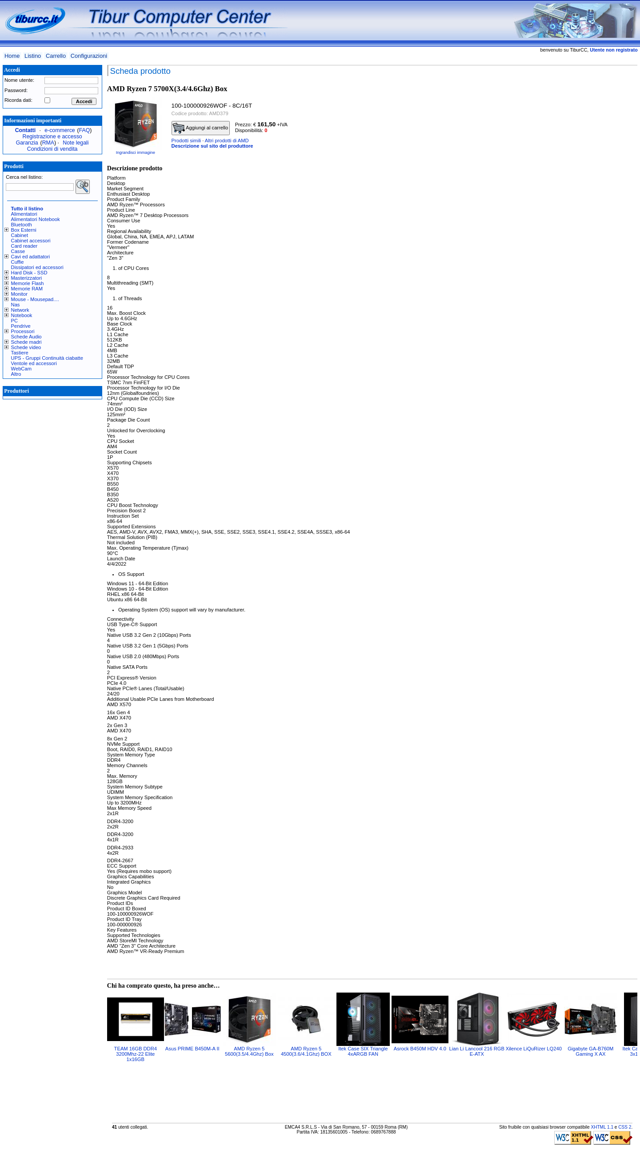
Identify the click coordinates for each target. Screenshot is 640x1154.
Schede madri (26, 342)
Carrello (56, 55)
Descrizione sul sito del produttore (212, 146)
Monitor (19, 294)
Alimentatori (24, 214)
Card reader (24, 246)
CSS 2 (624, 1127)
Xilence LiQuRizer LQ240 (534, 1048)
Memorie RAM (27, 288)
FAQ (84, 130)
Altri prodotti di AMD (227, 140)
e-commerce (59, 130)
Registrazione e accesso (52, 136)
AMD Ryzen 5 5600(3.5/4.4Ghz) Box (249, 1051)
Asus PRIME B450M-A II (192, 1048)
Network (20, 310)
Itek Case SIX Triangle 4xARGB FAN (363, 1051)
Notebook (21, 315)
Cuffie (17, 262)
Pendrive (21, 326)
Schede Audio (26, 336)
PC (14, 320)
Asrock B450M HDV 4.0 (420, 1048)
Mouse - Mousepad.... (35, 299)
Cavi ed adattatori (30, 256)
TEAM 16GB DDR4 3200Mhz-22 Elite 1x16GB (135, 1054)
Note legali (75, 143)
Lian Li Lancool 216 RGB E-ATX (476, 1051)
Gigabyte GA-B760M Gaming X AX (590, 1051)
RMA (48, 143)
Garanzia (27, 143)
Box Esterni (23, 230)
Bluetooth (21, 224)
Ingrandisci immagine (135, 152)
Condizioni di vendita (52, 149)
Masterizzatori (26, 278)
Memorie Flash (27, 283)
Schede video (26, 347)
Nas (15, 304)
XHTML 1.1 (602, 1127)
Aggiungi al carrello (200, 128)
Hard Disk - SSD (29, 272)
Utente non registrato (613, 49)
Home (12, 55)
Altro (16, 374)
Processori (23, 331)
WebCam (21, 368)
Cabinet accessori (31, 240)
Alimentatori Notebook (35, 219)
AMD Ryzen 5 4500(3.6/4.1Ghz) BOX (306, 1051)
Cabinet (19, 235)
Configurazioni (89, 55)
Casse (18, 251)
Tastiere (19, 352)
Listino (32, 55)
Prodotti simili (186, 140)
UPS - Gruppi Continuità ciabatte (47, 358)
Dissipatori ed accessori (37, 267)
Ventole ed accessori (34, 363)
